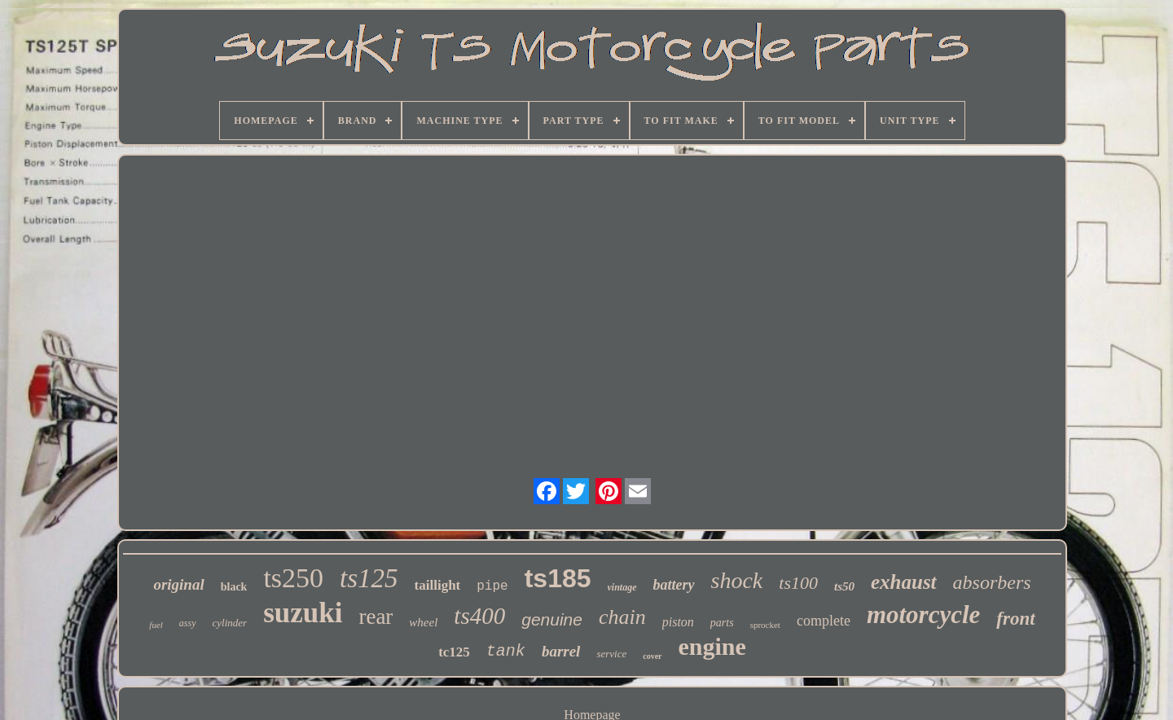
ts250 (293, 578)
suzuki (302, 613)
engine (712, 646)
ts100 (798, 583)
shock (737, 580)
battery (674, 585)
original (178, 584)
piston (678, 622)
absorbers (992, 582)
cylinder (230, 623)
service (611, 654)
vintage (622, 587)
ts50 (844, 586)
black (234, 587)
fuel (156, 625)
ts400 (479, 616)
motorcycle (923, 614)
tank (505, 651)
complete (823, 620)
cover (652, 656)
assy (187, 623)
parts (722, 623)
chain (622, 617)
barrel (561, 651)
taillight (438, 585)
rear (375, 616)
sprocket (765, 625)
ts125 (369, 578)
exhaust (904, 582)
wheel (423, 622)
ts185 (558, 578)
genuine (551, 619)
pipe (492, 586)
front (1015, 618)
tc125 (454, 652)
